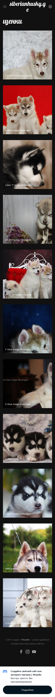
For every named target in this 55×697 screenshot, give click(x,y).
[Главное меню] (5, 7)
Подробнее (27, 689)
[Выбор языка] (50, 7)
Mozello (25, 639)
